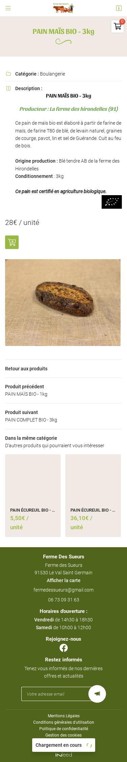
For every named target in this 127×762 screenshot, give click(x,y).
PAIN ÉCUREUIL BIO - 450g (33, 510)
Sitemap (63, 741)
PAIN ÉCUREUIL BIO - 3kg (93, 510)
